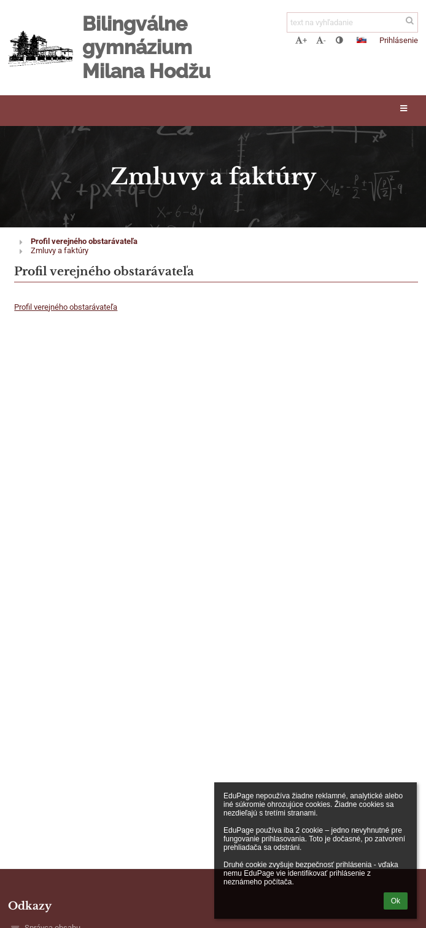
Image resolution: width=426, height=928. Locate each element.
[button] (361, 40)
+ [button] (301, 40)
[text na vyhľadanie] (352, 22)
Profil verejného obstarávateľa (84, 241)
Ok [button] (395, 901)
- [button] (321, 40)
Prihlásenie (398, 40)
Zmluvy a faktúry (59, 250)
